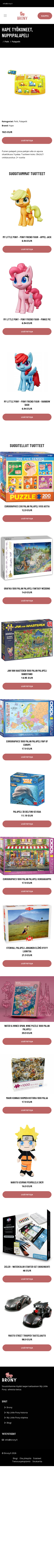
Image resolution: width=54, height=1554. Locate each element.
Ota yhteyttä (25, 1458)
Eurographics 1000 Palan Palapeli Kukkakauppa (27, 879)
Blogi (9, 1422)
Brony (9, 1407)
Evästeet (37, 1458)
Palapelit (16, 41)
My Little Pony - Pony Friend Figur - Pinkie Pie (27, 319)
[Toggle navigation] (5, 15)
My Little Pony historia (17, 1412)
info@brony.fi (7, 4)
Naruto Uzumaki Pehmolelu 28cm (27, 1182)
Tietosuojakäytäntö (21, 1461)
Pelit (7, 41)
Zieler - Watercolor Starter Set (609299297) (27, 1266)
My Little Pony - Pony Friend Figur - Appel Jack (27, 237)
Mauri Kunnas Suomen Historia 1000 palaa (27, 1097)
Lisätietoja (27, 140)
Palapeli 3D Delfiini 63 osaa (27, 811)
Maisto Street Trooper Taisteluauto (27, 1335)
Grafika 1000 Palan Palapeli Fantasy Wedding (27, 588)
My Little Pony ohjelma (17, 1417)
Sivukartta (37, 1461)
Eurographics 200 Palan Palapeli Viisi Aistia (27, 506)
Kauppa (45, 16)
